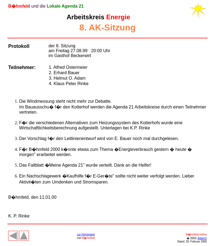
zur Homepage (86, 234)
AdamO (202, 238)
